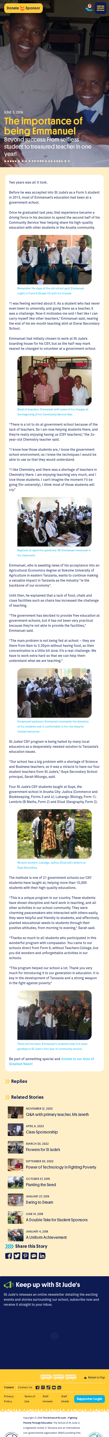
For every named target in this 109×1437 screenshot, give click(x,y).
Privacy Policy (9, 1399)
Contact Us (25, 1387)
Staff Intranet (48, 1399)
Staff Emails (65, 1399)
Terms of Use (30, 1399)
